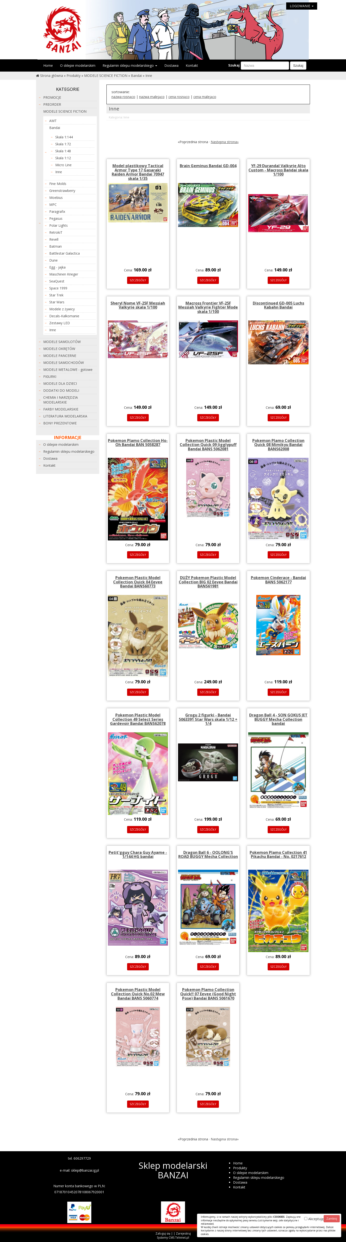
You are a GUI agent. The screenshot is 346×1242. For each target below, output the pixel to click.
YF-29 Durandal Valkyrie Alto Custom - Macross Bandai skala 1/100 (278, 170)
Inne (148, 75)
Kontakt (192, 65)
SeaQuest (56, 281)
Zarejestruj (183, 1233)
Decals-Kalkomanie (64, 316)
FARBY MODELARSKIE (60, 409)
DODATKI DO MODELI (61, 390)
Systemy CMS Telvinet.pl (173, 1238)
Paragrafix (57, 211)
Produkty (73, 75)
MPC (53, 204)
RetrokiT (55, 232)
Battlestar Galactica (64, 253)
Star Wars (56, 302)
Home (48, 65)
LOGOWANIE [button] (302, 6)
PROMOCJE (52, 97)
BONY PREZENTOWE (60, 423)
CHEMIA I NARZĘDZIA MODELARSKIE (60, 399)
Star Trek (56, 295)
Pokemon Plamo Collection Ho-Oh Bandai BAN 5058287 (138, 442)
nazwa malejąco (152, 96)
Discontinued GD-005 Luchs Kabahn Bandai (278, 305)
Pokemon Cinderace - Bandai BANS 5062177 (278, 580)
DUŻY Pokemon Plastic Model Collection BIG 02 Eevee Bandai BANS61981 (208, 582)
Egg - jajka (57, 267)
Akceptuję (314, 1219)
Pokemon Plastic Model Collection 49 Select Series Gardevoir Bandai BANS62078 (138, 719)
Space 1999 (58, 288)
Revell (53, 239)
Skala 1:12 (63, 158)
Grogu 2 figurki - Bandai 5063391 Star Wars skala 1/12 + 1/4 (208, 719)
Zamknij (331, 1219)
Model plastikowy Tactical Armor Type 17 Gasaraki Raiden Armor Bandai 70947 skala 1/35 (138, 172)
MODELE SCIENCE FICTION (105, 75)
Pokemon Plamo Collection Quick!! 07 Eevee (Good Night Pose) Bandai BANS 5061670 (208, 994)
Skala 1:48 (63, 151)
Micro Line (63, 165)
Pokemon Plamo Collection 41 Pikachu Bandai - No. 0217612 (278, 854)
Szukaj (234, 65)
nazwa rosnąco (123, 96)
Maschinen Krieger (63, 274)
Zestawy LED (59, 323)
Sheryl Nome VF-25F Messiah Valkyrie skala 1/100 (138, 305)
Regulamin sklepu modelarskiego (130, 65)
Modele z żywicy (62, 309)
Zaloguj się (162, 1233)
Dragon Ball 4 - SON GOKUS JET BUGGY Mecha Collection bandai (278, 719)
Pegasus (55, 218)
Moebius (56, 197)
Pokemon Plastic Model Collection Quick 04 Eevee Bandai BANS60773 (137, 582)
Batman (55, 246)
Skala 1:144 (64, 137)
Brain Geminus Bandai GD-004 (208, 165)
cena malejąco (204, 96)
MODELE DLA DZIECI (60, 383)
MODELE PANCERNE (59, 355)
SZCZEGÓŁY (138, 280)
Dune (53, 260)
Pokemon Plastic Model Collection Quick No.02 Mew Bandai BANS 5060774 (138, 994)
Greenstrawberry (62, 190)
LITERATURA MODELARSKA (65, 416)
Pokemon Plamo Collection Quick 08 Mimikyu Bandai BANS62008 (278, 445)
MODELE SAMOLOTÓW (62, 341)
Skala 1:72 (63, 144)
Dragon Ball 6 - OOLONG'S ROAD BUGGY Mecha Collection (208, 854)
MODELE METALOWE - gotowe (68, 369)
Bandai (136, 75)
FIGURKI (49, 376)
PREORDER (52, 104)
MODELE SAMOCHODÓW (63, 362)
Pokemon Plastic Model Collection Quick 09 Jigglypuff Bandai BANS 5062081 (208, 445)
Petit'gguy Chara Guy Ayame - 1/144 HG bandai (138, 854)
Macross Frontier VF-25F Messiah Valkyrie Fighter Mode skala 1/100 (208, 307)
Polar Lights (58, 225)
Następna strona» (225, 142)
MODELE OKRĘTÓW (59, 348)
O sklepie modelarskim (77, 65)
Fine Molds (57, 183)
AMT (53, 120)
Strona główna (51, 75)
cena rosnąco (179, 96)
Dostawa (171, 65)
